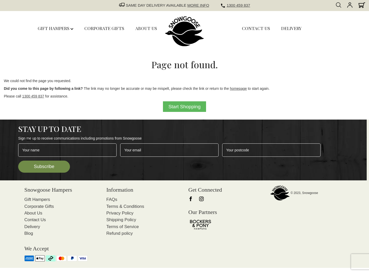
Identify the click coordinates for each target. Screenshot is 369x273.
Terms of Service (122, 226)
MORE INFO (198, 5)
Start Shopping (184, 106)
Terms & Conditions (125, 206)
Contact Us (35, 219)
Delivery (32, 226)
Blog (28, 233)
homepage (238, 88)
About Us (33, 213)
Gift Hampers (55, 28)
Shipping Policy (121, 219)
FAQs (111, 199)
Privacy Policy (120, 213)
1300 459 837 (238, 5)
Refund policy (119, 233)
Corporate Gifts (39, 206)
